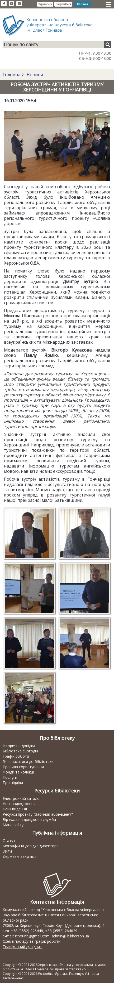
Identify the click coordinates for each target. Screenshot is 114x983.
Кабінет (82, 4)
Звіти (7, 851)
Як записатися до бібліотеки (28, 761)
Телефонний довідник (22, 946)
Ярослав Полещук (69, 973)
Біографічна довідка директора (31, 845)
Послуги (10, 777)
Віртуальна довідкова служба (29, 819)
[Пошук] (107, 44)
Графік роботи (16, 756)
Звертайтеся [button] (63, 4)
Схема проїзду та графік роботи (31, 941)
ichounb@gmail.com (32, 935)
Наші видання (15, 808)
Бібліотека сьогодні (20, 750)
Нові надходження (19, 803)
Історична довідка (19, 745)
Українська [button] (45, 4)
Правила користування (23, 766)
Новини (34, 74)
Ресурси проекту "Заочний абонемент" (38, 814)
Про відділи (13, 782)
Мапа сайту (13, 824)
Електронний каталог (22, 798)
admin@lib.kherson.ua (70, 935)
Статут (9, 840)
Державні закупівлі (19, 856)
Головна (11, 74)
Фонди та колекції (19, 772)
